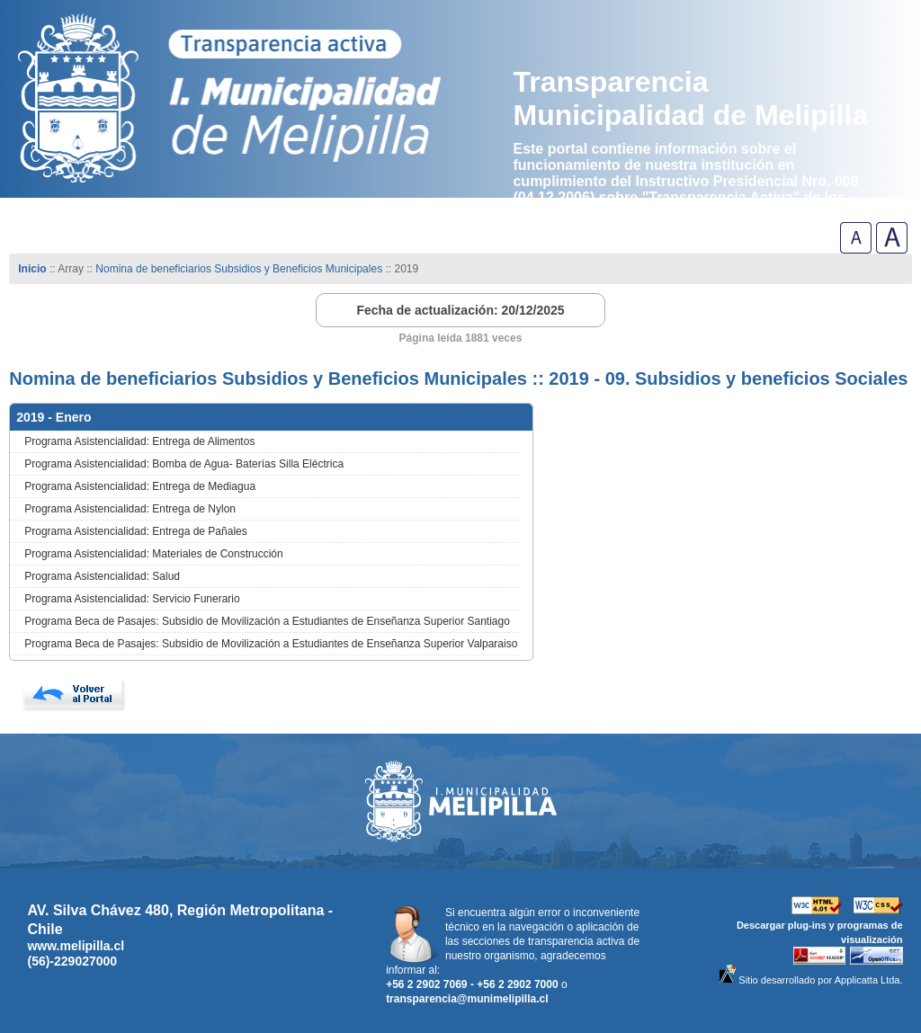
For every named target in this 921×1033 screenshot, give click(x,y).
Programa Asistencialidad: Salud (102, 576)
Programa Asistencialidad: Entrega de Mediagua (139, 486)
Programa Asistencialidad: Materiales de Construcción (153, 554)
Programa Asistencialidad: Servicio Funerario (131, 598)
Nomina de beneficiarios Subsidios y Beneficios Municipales (238, 269)
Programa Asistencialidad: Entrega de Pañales (135, 531)
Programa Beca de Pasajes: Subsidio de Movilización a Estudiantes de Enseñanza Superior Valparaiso (270, 643)
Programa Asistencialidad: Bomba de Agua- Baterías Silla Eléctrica (184, 464)
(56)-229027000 (72, 961)
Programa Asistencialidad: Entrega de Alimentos (139, 441)
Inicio (32, 269)
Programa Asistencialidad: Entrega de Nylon (130, 509)
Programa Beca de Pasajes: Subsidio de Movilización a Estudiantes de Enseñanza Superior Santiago (267, 621)
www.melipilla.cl (75, 946)
